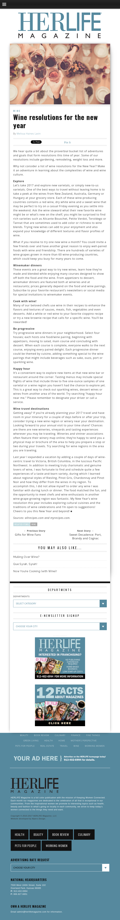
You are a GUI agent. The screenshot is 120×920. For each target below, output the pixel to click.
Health (48, 741)
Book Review (41, 735)
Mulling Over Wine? (26, 556)
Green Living (31, 741)
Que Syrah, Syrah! (25, 564)
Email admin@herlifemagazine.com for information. (37, 912)
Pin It (67, 142)
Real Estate (47, 746)
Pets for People (25, 746)
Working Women (95, 746)
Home (61, 741)
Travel (64, 746)
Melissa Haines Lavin (29, 133)
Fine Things (93, 735)
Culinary (60, 735)
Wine (17, 110)
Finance (76, 735)
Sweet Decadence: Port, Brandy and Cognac (85, 536)
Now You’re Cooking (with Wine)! (35, 571)
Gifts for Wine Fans (28, 534)
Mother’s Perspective (84, 741)
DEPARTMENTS (21, 596)
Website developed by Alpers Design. (28, 819)
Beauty (24, 735)
